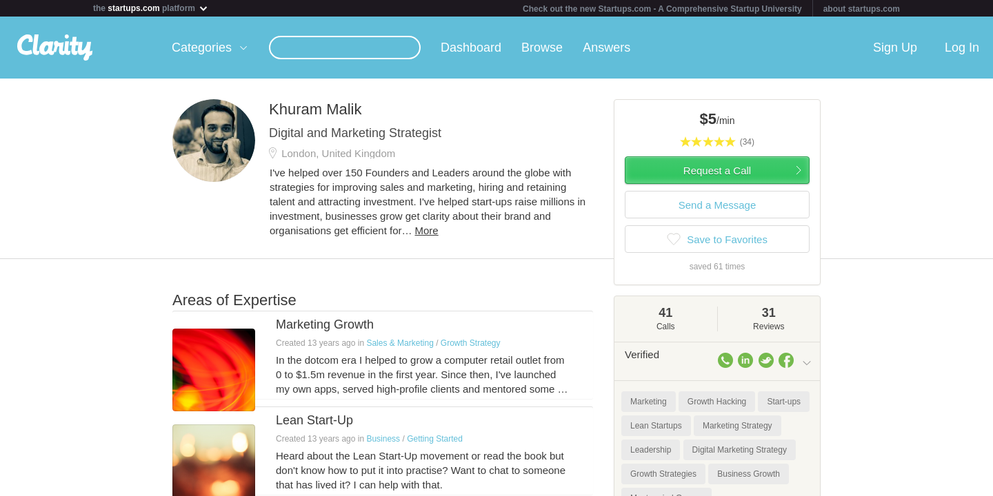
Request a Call (717, 170)
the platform (151, 7)
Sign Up (895, 47)
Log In (962, 47)
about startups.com (861, 9)
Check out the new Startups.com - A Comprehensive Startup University (662, 9)
